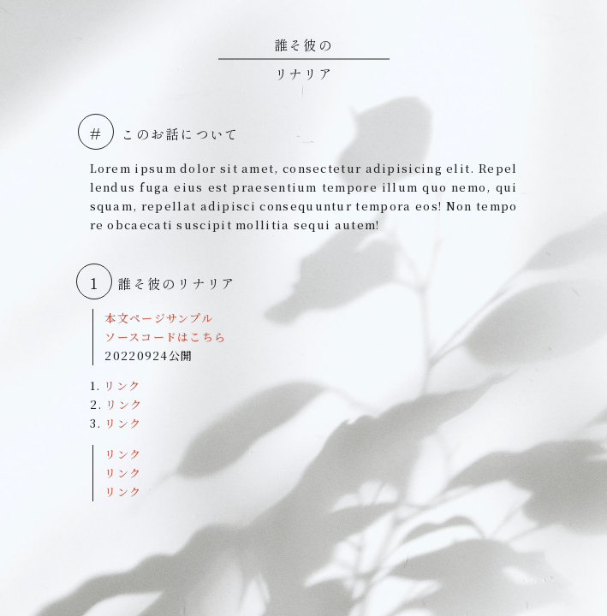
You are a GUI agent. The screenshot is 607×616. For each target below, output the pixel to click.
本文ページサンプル (158, 318)
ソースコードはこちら (165, 337)
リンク (122, 385)
